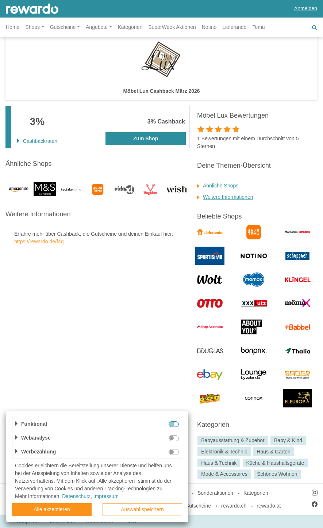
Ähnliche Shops (220, 186)
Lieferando (234, 27)
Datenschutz (76, 496)
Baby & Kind (288, 440)
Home (12, 27)
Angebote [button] (97, 27)
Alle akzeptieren (52, 509)
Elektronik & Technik (224, 452)
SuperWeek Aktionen (172, 27)
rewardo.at (269, 506)
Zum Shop (145, 138)
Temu (258, 27)
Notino (209, 27)
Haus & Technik (219, 463)
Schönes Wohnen (277, 474)
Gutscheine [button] (63, 27)
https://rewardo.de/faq (39, 241)
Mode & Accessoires (224, 474)
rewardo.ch (233, 506)
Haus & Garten (274, 452)
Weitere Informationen (228, 197)
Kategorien (130, 27)
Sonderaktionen (215, 493)
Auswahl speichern (142, 509)
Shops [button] (32, 27)
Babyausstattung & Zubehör (233, 440)
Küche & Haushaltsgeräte (275, 463)
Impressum (106, 496)
